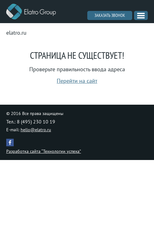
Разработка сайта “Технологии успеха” (43, 151)
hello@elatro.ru (36, 129)
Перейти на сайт (77, 80)
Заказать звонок (109, 15)
